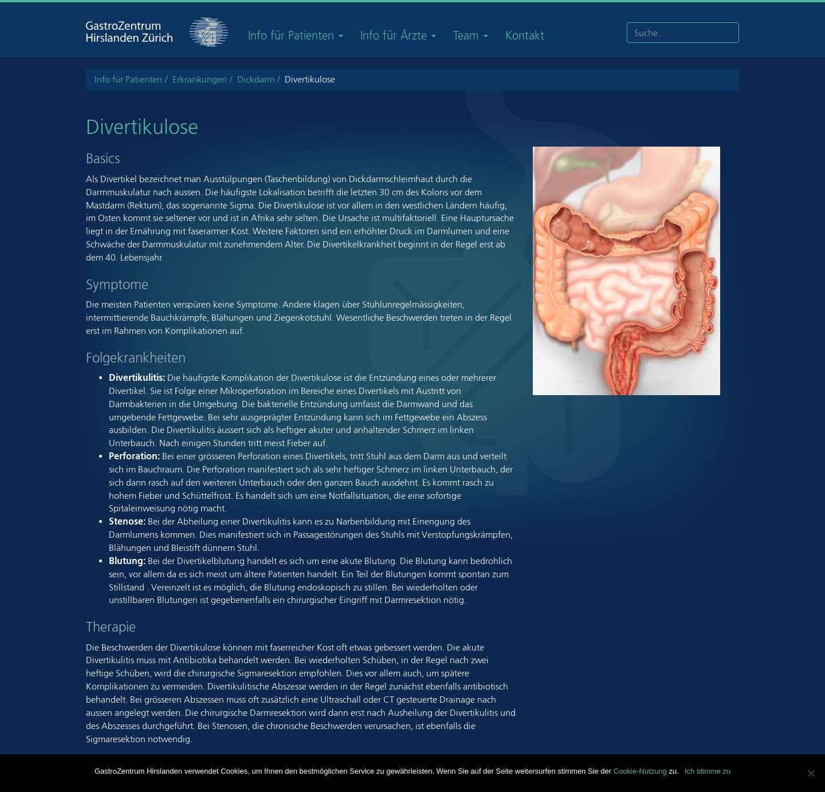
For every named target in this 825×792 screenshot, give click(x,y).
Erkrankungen (199, 79)
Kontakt (524, 35)
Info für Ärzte (398, 35)
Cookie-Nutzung (640, 771)
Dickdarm (255, 79)
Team (470, 35)
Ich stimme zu (707, 771)
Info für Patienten (295, 35)
